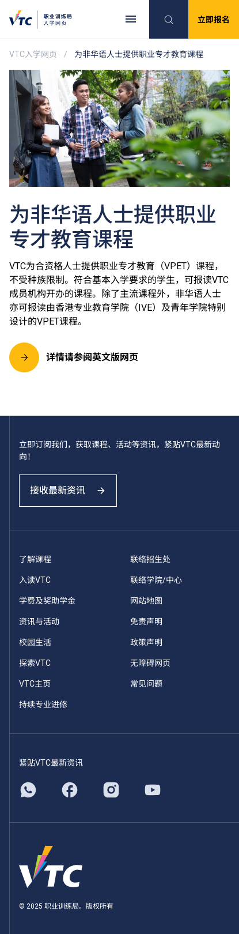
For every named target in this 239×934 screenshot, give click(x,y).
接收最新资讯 (68, 490)
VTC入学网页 (33, 54)
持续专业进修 (43, 704)
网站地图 (146, 600)
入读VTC (35, 580)
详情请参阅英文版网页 (73, 357)
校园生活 (35, 642)
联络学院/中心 (156, 580)
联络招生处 (150, 559)
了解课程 (35, 559)
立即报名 (214, 19)
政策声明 (146, 642)
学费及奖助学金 (47, 600)
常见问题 (146, 683)
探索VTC (35, 663)
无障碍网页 (150, 663)
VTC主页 (35, 683)
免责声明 (146, 621)
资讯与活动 (39, 621)
